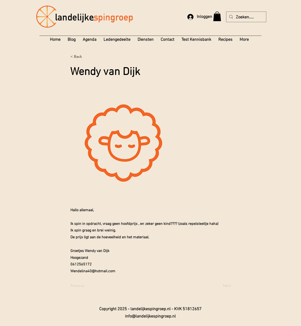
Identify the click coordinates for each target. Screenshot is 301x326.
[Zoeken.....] (246, 17)
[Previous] (86, 285)
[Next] (219, 285)
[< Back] (86, 57)
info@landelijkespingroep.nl (150, 316)
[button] (217, 16)
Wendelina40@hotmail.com (92, 271)
